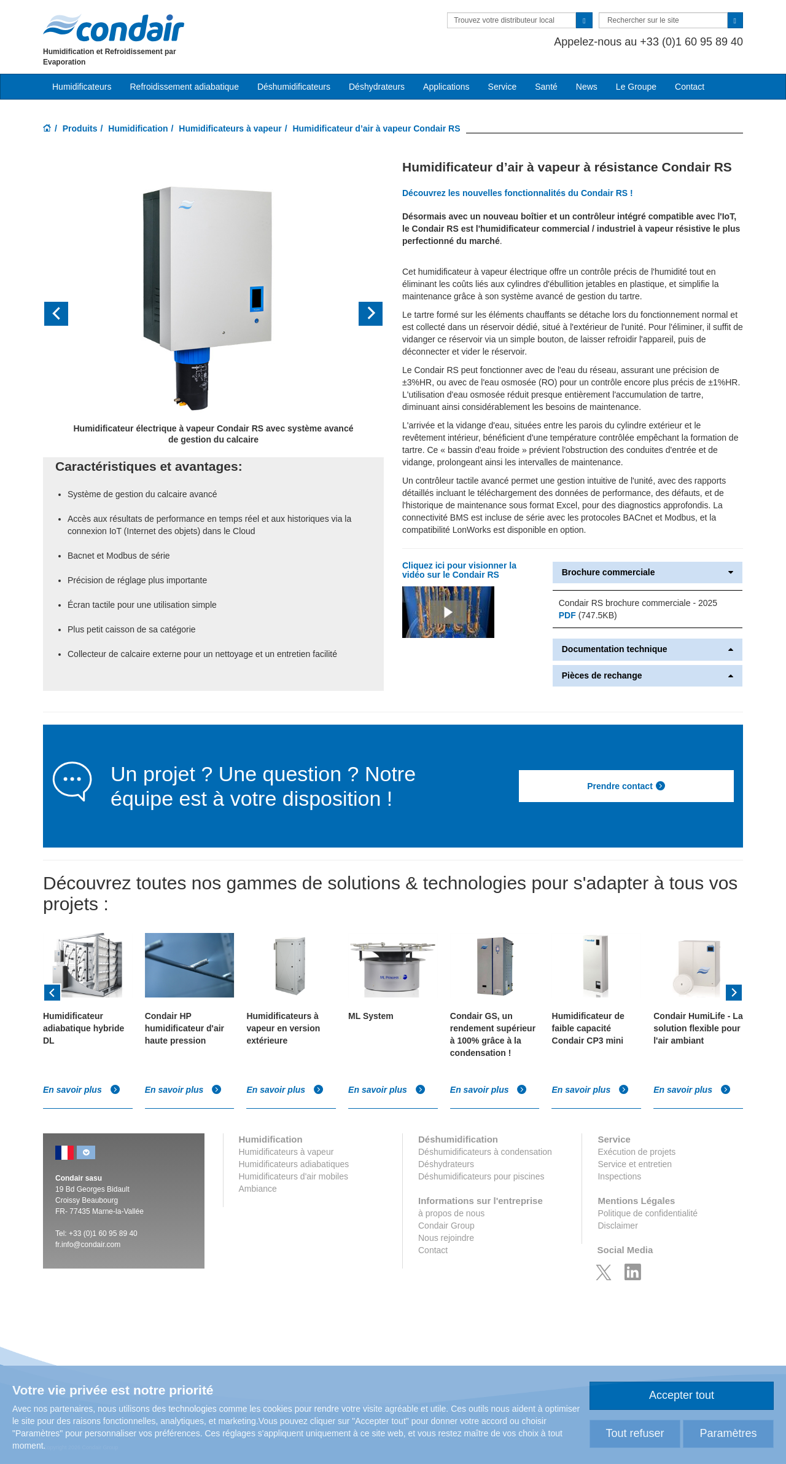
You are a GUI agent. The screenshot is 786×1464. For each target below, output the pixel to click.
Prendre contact (626, 786)
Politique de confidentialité (647, 1213)
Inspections (619, 1176)
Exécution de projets (636, 1152)
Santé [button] (546, 87)
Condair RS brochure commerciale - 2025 (638, 603)
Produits (80, 128)
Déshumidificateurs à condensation (485, 1152)
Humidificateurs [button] (81, 87)
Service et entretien (634, 1164)
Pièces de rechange (647, 675)
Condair (113, 28)
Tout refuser (634, 1433)
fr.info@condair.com (87, 1244)
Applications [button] (446, 87)
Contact (689, 87)
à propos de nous (451, 1213)
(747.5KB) (588, 615)
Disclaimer (617, 1225)
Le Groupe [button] (636, 87)
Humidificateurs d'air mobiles (294, 1176)
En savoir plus (81, 1090)
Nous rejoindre (446, 1238)
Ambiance (258, 1189)
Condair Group (446, 1225)
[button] (68, 313)
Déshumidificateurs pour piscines (481, 1176)
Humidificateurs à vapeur (230, 128)
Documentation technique (647, 649)
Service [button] (502, 87)
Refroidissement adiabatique (184, 87)
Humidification (138, 128)
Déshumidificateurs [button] (293, 87)
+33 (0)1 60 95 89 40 (103, 1233)
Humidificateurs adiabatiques (294, 1164)
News (586, 87)
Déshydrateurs (377, 87)
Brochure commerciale (647, 572)
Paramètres (728, 1433)
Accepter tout (681, 1395)
